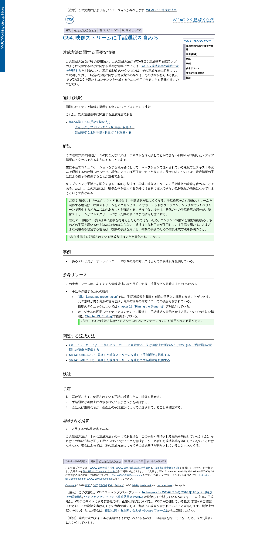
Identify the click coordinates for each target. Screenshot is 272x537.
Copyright (70, 485)
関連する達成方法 (195, 73)
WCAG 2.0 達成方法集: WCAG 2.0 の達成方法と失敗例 (120, 467)
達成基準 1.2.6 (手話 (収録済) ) (89, 122)
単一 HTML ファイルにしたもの (100, 471)
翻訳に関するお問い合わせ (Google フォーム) (136, 510)
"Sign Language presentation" (98, 296)
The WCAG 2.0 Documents (127, 475)
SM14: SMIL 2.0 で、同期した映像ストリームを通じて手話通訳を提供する (119, 360)
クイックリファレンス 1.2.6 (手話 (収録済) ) (104, 127)
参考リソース (193, 68)
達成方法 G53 (109, 30)
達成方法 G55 (131, 30)
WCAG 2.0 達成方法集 (193, 20)
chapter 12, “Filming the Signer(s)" (141, 306)
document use (164, 485)
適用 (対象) (191, 54)
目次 (68, 30)
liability (135, 485)
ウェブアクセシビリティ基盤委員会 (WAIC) (113, 496)
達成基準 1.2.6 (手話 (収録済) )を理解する (103, 132)
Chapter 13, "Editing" (99, 316)
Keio (110, 485)
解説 (188, 59)
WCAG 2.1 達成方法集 (161, 10)
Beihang (119, 485)
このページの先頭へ (76, 461)
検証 (188, 77)
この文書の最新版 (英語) (165, 467)
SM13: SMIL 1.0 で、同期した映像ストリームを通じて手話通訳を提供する (119, 354)
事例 (188, 63)
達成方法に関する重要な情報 (199, 48)
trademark (145, 485)
